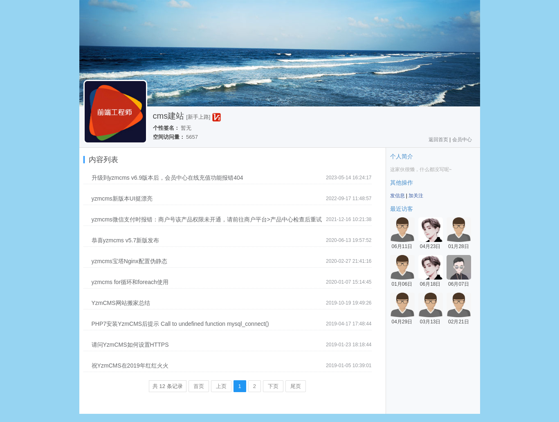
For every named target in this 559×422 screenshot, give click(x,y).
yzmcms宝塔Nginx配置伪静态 (129, 261)
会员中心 (462, 139)
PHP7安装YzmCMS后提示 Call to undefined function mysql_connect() (180, 323)
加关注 (416, 196)
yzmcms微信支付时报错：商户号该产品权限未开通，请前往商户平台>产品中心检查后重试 (207, 219)
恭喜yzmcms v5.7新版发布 (125, 240)
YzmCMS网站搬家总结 (121, 303)
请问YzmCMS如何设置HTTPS (130, 344)
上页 (221, 386)
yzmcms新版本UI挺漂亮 (122, 198)
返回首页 (438, 139)
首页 (198, 386)
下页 (273, 386)
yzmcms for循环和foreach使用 (130, 282)
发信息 (397, 196)
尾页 (295, 386)
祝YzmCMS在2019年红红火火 (130, 365)
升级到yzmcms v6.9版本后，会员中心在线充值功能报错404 (167, 177)
